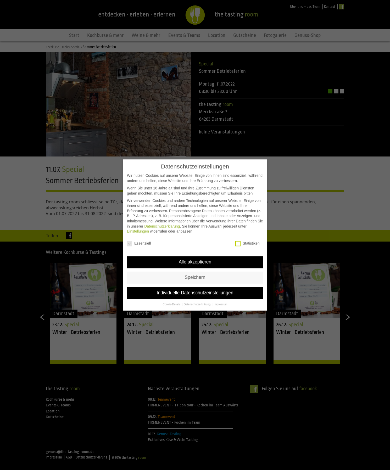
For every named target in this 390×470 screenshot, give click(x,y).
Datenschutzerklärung (162, 219)
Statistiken (247, 236)
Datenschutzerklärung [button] (197, 297)
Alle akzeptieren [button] (195, 255)
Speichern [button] (195, 270)
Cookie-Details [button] (172, 297)
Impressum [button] (220, 297)
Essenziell (139, 236)
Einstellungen (138, 224)
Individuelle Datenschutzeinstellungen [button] (195, 285)
